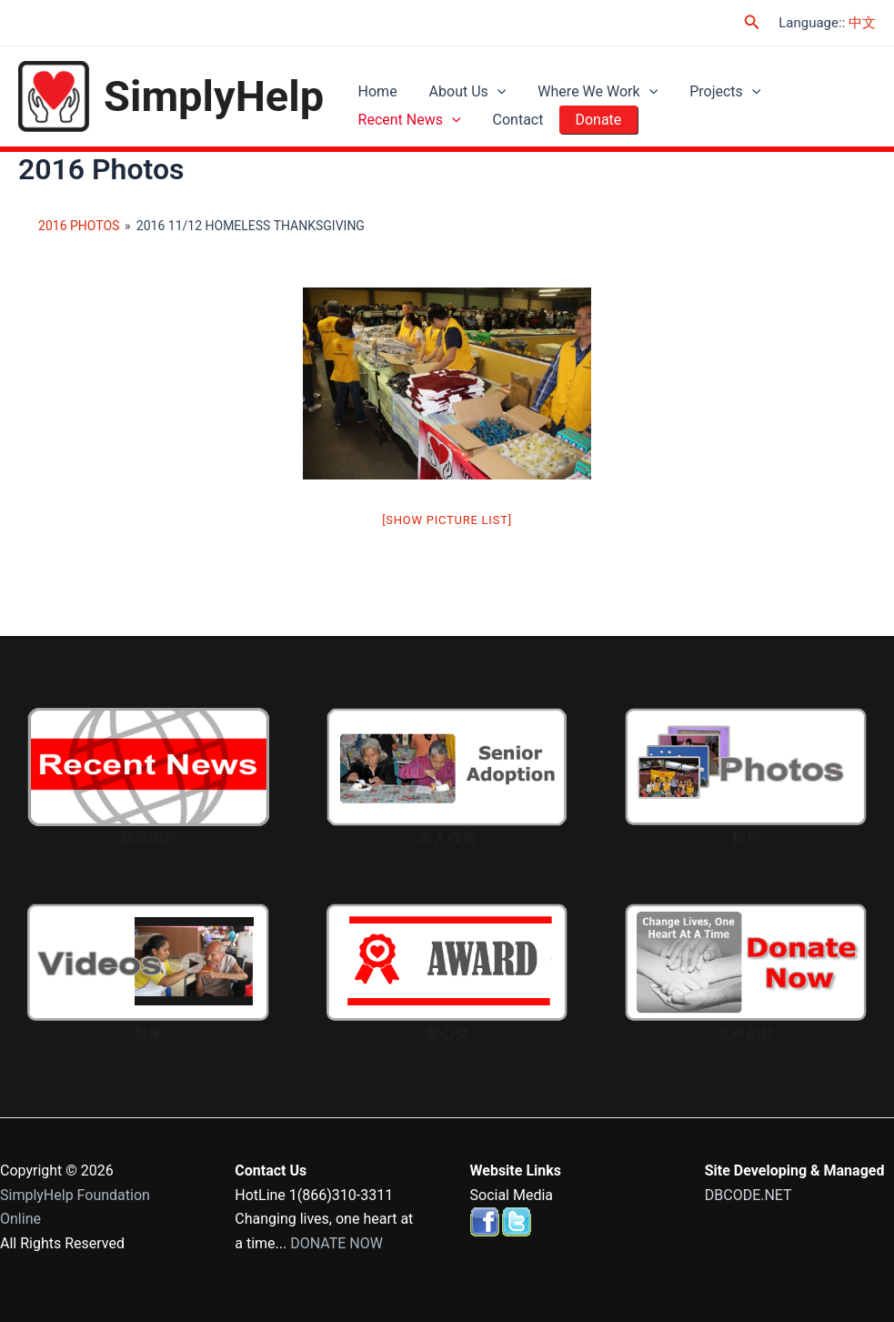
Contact (511, 127)
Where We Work (587, 85)
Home (375, 85)
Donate (587, 127)
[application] (490, 85)
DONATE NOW (336, 1243)
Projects (709, 85)
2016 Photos (78, 227)
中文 (862, 23)
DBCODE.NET (748, 1195)
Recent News (407, 127)
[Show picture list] (447, 522)
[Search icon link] (752, 22)
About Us (460, 85)
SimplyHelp (214, 97)
